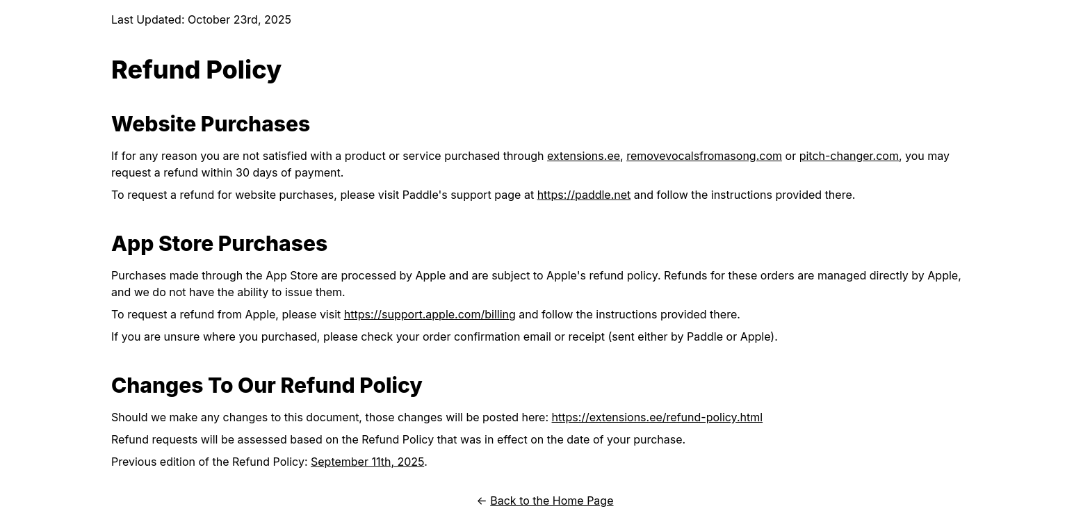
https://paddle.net (584, 195)
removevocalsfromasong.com (704, 156)
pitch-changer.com (849, 156)
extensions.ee (583, 156)
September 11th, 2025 (367, 462)
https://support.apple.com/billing (430, 314)
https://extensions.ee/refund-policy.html (657, 417)
